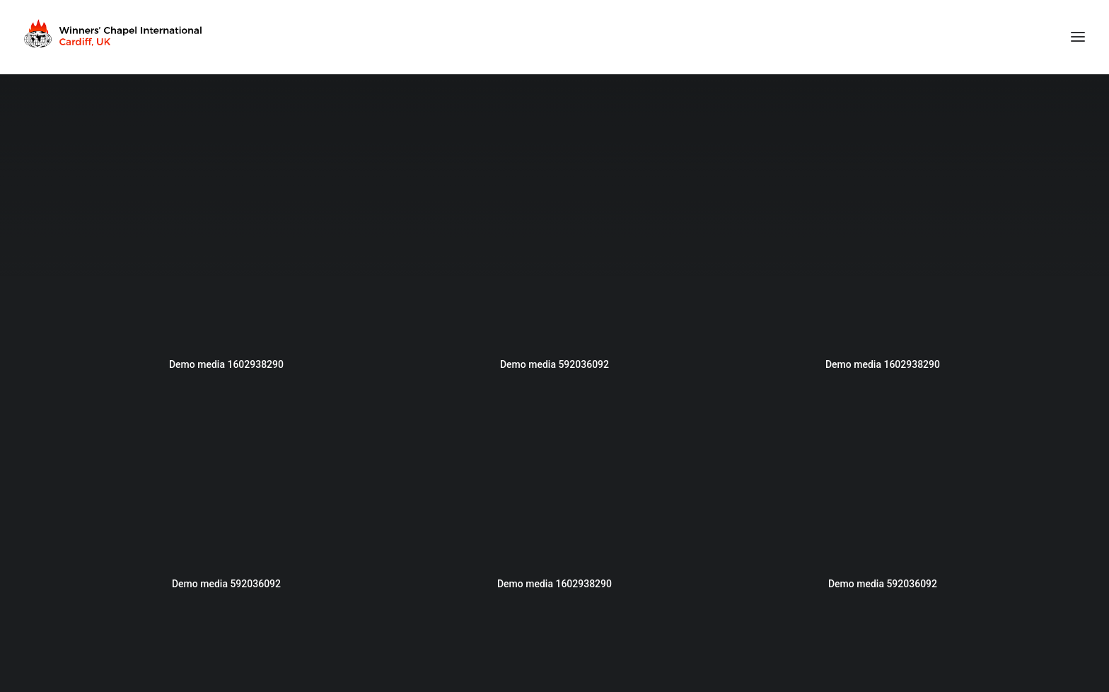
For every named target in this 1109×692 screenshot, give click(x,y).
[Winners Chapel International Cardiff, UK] (114, 36)
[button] (226, 261)
